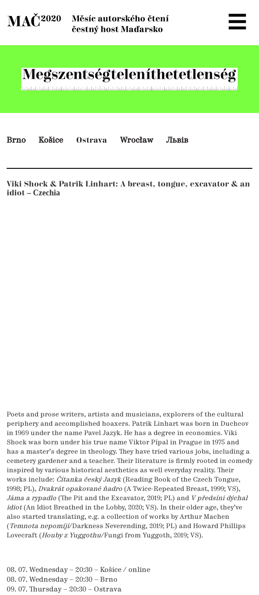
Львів (177, 140)
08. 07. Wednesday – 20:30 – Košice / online (78, 570)
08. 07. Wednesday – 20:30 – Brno (62, 580)
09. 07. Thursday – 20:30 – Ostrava (64, 590)
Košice (51, 140)
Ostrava (91, 140)
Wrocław (136, 140)
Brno (16, 140)
